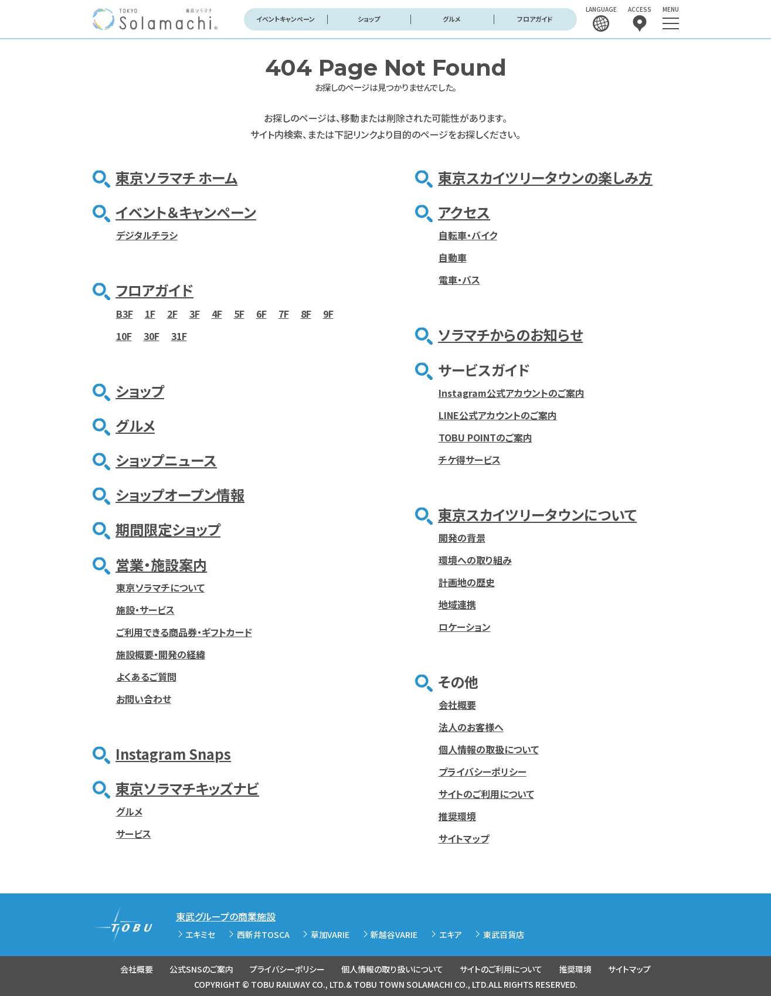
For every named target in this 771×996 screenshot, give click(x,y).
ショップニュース (166, 460)
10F (124, 336)
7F (283, 314)
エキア (450, 934)
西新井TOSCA (263, 934)
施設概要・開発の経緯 (160, 654)
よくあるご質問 (146, 676)
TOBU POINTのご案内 (485, 437)
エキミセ (200, 934)
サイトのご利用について (486, 794)
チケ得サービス (470, 460)
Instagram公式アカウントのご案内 (512, 393)
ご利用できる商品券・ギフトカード (184, 632)
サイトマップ (464, 838)
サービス (133, 834)
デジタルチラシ (147, 235)
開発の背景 (462, 538)
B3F (124, 314)
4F (217, 314)
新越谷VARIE (394, 934)
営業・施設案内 (161, 564)
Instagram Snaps (173, 754)
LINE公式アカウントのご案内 (498, 415)
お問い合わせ (143, 699)
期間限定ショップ (168, 529)
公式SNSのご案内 (201, 969)
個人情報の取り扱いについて (392, 969)
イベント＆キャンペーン (186, 212)
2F (172, 314)
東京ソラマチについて (160, 587)
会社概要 (457, 705)
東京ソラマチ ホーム (176, 177)
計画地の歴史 (467, 582)
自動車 (453, 257)
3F (194, 314)
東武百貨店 (503, 934)
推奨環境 (457, 816)
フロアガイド (535, 18)
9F (328, 314)
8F (306, 314)
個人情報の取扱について (489, 749)
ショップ (369, 18)
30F (151, 336)
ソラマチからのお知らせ (510, 334)
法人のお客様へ (471, 727)
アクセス (464, 212)
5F (239, 314)
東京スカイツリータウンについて (537, 514)
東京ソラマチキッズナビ (187, 788)
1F (150, 314)
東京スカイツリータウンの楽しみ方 (545, 177)
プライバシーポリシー (483, 771)
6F (261, 314)
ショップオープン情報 (180, 494)
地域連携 (457, 604)
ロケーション (465, 627)
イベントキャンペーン (285, 18)
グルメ (452, 18)
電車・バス (459, 280)
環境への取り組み (475, 560)
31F (179, 336)
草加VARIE (330, 934)
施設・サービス (145, 610)
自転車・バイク (468, 235)
